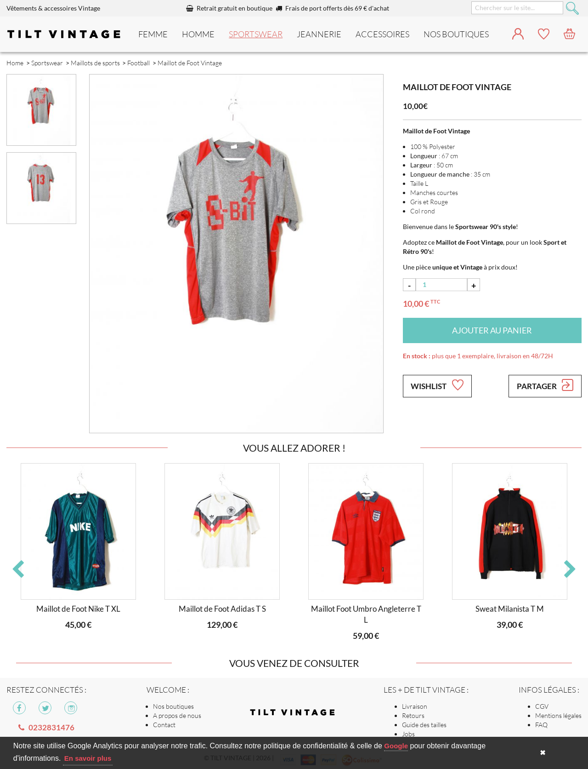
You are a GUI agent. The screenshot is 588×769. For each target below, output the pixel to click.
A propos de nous (177, 715)
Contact (164, 725)
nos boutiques (456, 34)
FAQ (541, 725)
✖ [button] (543, 753)
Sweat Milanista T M (509, 609)
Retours (413, 715)
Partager (545, 385)
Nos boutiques (173, 706)
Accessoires (382, 34)
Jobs (408, 734)
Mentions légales (558, 715)
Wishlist (437, 385)
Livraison (414, 706)
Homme (198, 34)
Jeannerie (319, 34)
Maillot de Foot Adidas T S (222, 609)
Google (396, 746)
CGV (541, 706)
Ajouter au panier (492, 330)
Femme (153, 34)
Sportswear (256, 34)
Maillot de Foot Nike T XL (78, 609)
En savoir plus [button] (88, 758)
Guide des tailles (424, 725)
